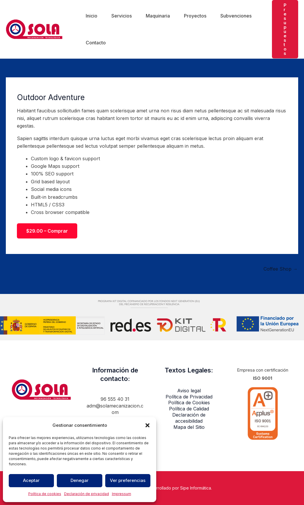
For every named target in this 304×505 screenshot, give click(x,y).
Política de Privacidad (189, 397)
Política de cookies (44, 494)
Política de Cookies (189, 402)
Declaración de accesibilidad (188, 418)
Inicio (91, 16)
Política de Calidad (189, 409)
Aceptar (31, 480)
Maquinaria (158, 16)
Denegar (80, 480)
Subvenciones (236, 16)
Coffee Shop (280, 269)
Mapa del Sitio (189, 427)
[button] (147, 425)
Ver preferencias (127, 480)
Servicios (121, 16)
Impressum (121, 494)
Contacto (96, 43)
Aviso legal (189, 390)
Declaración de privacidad (86, 494)
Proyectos (195, 16)
